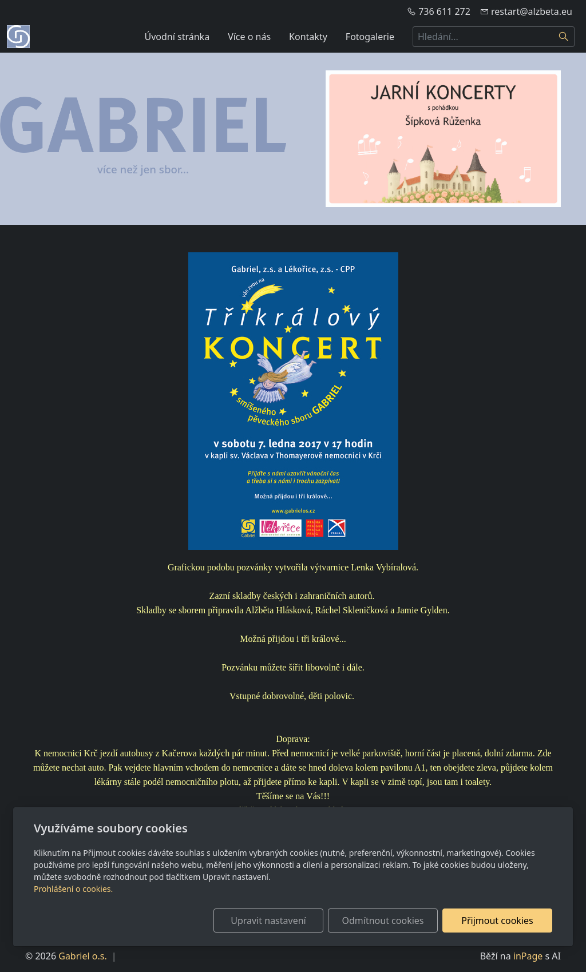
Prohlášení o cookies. (73, 888)
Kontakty (308, 36)
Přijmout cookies (497, 920)
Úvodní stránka (177, 36)
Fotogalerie (370, 36)
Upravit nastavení (268, 920)
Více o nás (249, 36)
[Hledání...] (483, 36)
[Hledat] (564, 36)
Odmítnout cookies (383, 920)
